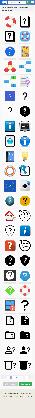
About (23, 393)
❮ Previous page (10, 384)
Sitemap (30, 396)
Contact (28, 393)
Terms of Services (19, 396)
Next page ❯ (25, 384)
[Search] (28, 2)
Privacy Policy (7, 396)
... (23, 377)
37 (26, 377)
